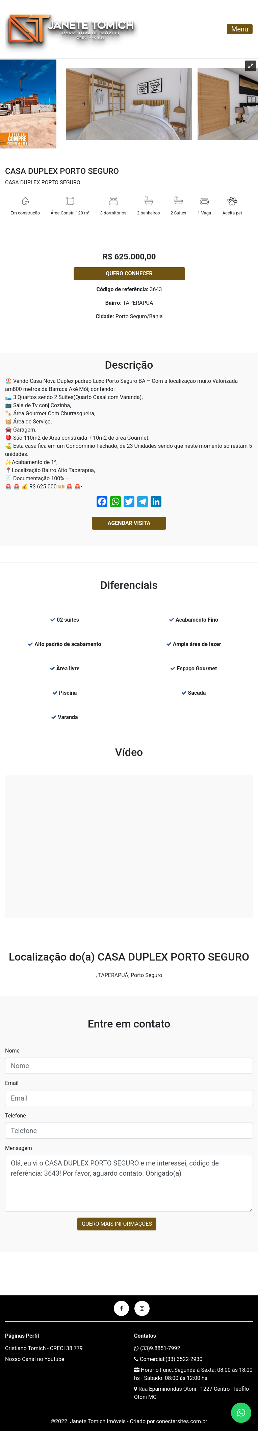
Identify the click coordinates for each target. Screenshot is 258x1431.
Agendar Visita (129, 523)
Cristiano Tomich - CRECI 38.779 (44, 1348)
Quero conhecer (129, 273)
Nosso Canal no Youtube (34, 1359)
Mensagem (18, 1148)
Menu (239, 29)
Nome (12, 1050)
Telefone (15, 1115)
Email (12, 1083)
